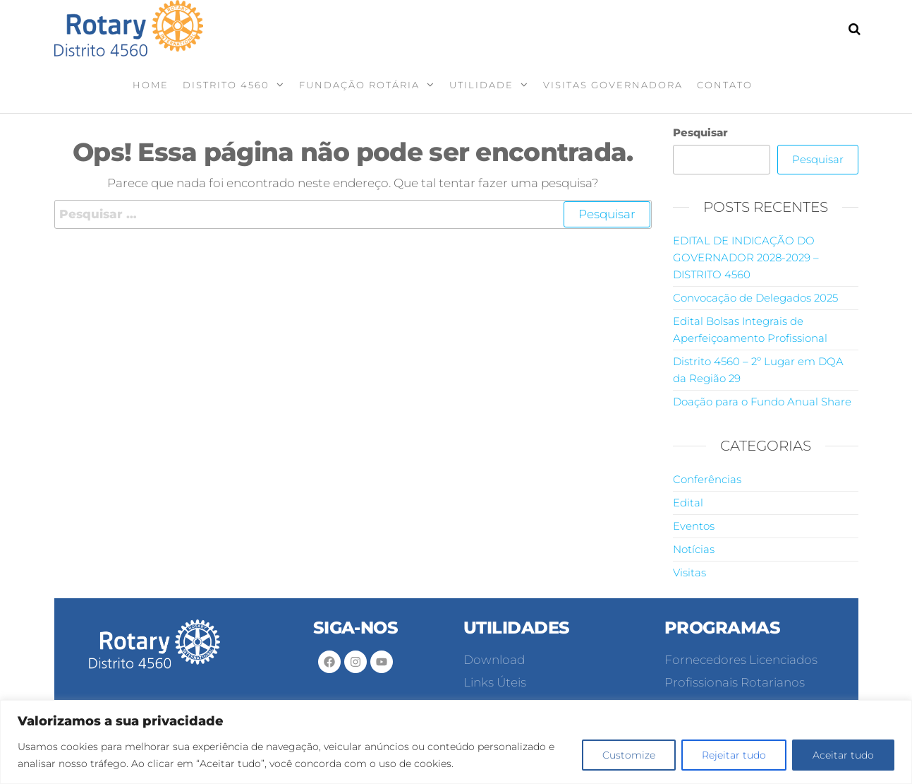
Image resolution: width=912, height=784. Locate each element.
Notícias (694, 549)
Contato (725, 84)
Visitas (689, 572)
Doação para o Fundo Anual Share (762, 401)
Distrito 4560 (226, 84)
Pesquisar (700, 132)
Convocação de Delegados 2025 (755, 297)
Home (151, 84)
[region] (456, 742)
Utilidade (481, 84)
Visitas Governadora (613, 84)
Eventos (694, 526)
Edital (688, 502)
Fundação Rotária (359, 84)
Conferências (707, 479)
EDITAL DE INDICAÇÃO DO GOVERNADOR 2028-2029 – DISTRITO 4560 (746, 257)
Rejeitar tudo (734, 755)
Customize (628, 755)
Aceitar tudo (843, 755)
